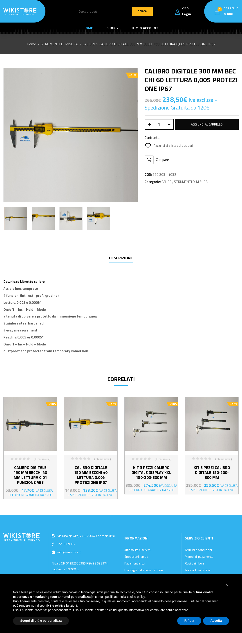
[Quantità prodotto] (159, 124)
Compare (162, 159)
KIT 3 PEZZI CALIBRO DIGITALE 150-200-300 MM (212, 472)
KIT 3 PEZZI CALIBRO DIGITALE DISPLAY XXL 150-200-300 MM (151, 472)
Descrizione (121, 258)
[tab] (121, 258)
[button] (226, 584)
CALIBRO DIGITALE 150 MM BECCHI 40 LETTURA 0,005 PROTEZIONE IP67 (91, 474)
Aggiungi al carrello (207, 124)
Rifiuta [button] (189, 620)
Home (31, 44)
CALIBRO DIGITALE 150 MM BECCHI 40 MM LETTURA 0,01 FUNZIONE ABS (30, 474)
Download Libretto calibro (24, 281)
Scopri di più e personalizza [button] (41, 620)
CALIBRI (89, 44)
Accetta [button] (216, 620)
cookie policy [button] (136, 597)
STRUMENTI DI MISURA (59, 44)
